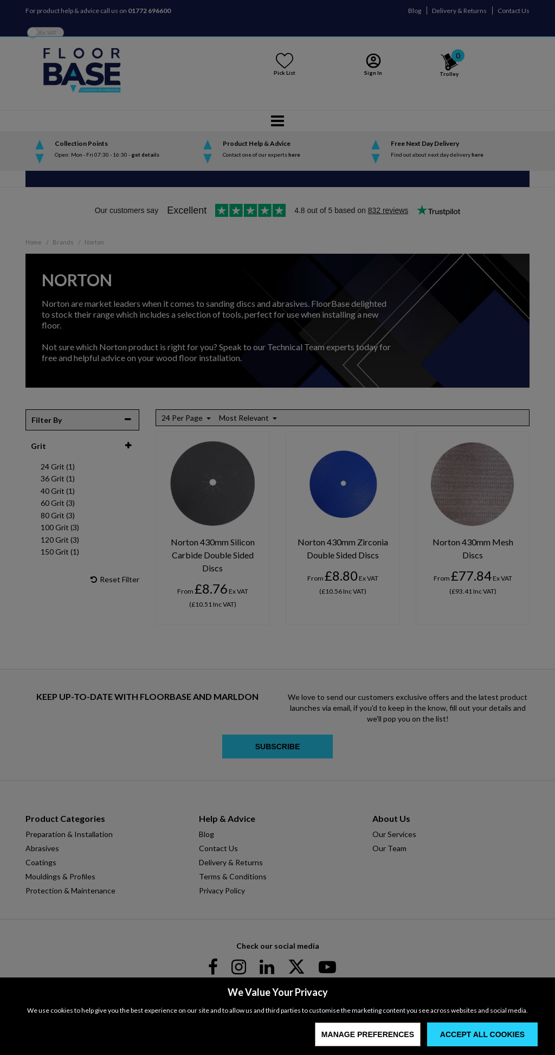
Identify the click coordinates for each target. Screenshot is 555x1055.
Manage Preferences (367, 1034)
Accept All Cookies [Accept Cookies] (482, 1034)
